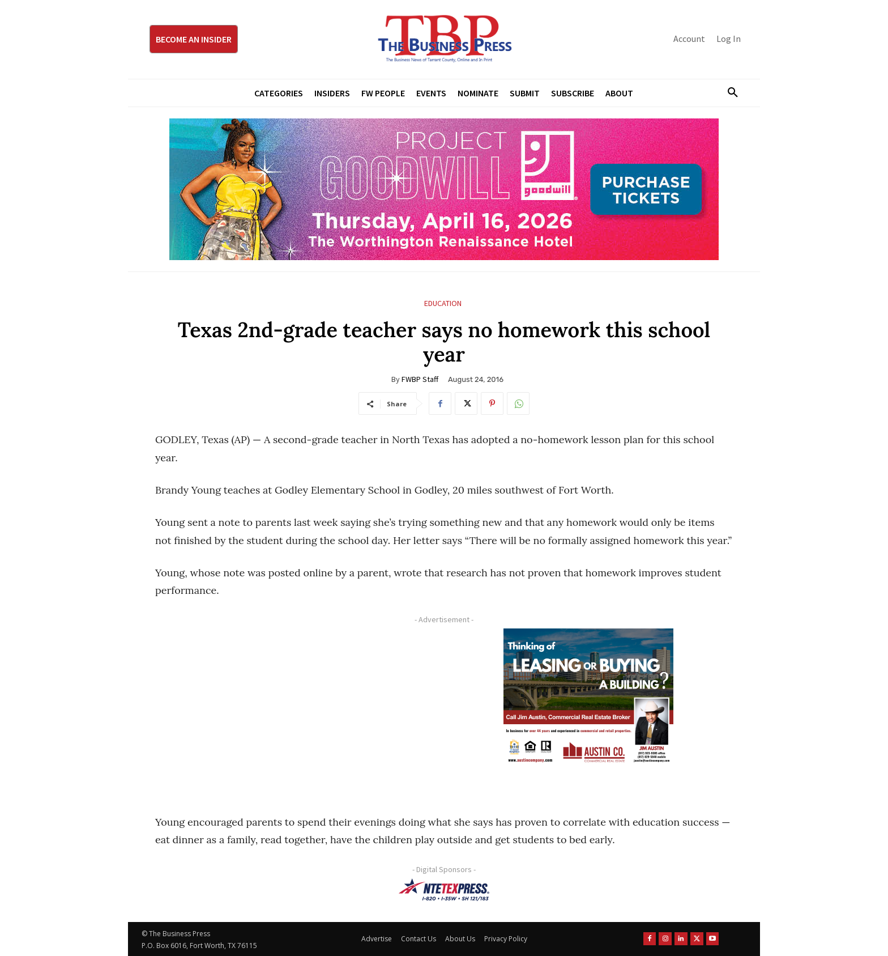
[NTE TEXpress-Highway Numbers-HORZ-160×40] (444, 889)
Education (443, 303)
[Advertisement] (294, 707)
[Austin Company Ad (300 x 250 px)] (588, 699)
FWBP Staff (420, 379)
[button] (728, 93)
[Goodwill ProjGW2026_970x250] (444, 189)
